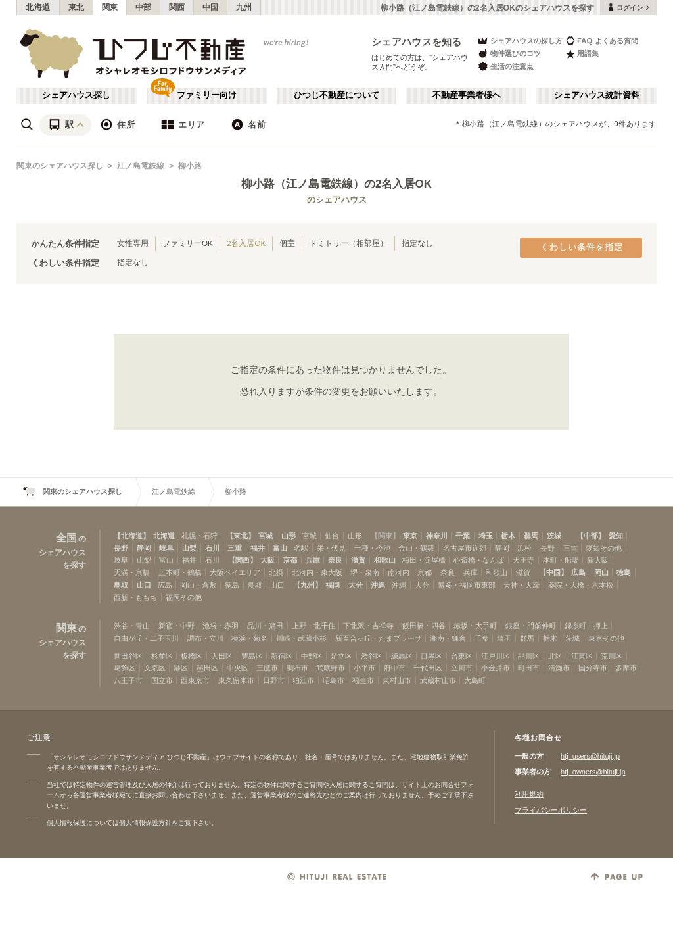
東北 (76, 7)
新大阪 (598, 560)
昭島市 (333, 680)
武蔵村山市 (438, 680)
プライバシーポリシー (551, 810)
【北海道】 (132, 536)
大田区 (222, 656)
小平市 (364, 668)
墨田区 (207, 668)
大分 (355, 585)
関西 (177, 7)
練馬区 (402, 656)
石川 (212, 548)
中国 (210, 7)
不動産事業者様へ (466, 95)
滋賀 (358, 560)
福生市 (363, 680)
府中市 (395, 668)
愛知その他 (604, 548)
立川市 (462, 668)
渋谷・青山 (132, 626)
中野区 (312, 656)
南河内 (398, 572)
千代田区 (427, 668)
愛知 (616, 536)
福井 (257, 548)
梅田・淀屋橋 (424, 560)
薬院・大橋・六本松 (580, 585)
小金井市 (495, 668)
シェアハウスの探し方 (519, 40)
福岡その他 (184, 597)
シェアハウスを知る (416, 41)
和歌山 (385, 560)
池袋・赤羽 (220, 626)
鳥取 (121, 585)
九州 (244, 7)
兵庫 (313, 560)
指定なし (417, 243)
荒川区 (611, 656)
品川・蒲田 (265, 626)
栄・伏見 (331, 548)
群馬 (531, 536)
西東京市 (195, 680)
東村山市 (397, 680)
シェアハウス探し (76, 95)
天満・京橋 (132, 572)
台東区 (462, 656)
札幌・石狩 (199, 536)
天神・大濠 (521, 585)
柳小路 (190, 165)
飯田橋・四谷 (424, 626)
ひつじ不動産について (336, 95)
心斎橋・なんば (478, 560)
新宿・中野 (176, 626)
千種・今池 (372, 548)
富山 (280, 548)
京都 (290, 560)
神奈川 (437, 536)
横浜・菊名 (249, 638)
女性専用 (133, 243)
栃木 (508, 536)
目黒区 (431, 656)
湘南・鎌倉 (448, 638)
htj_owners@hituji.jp (593, 772)
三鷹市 (267, 668)
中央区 (237, 668)
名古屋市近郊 (464, 548)
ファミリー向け (207, 95)
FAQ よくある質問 (601, 40)
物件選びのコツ (508, 54)
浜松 (524, 548)
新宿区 (281, 656)
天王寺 (523, 560)
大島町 (475, 680)
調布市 (297, 668)
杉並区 (162, 656)
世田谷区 (128, 656)
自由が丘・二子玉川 (146, 638)
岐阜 (166, 548)
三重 (234, 548)
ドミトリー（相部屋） (348, 243)
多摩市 (626, 668)
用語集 (582, 54)
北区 (555, 656)
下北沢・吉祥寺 (368, 626)
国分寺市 (592, 668)
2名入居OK (246, 243)
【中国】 (553, 572)
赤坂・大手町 (475, 626)
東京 (410, 536)
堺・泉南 (364, 572)
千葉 (462, 536)
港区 (181, 668)
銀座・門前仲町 (530, 626)
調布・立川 (205, 638)
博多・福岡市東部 (467, 585)
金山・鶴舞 (416, 548)
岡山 (601, 572)
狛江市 (303, 680)
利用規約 (529, 794)
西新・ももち (135, 597)
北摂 (276, 572)
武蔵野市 (330, 668)
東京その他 (606, 638)
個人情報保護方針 (145, 822)
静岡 (144, 548)
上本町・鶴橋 (180, 572)
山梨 (189, 548)
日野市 (274, 680)
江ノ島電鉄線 (140, 165)
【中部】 (590, 536)
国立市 (162, 680)
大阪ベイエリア (235, 572)
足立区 (341, 656)
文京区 (155, 668)
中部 (143, 7)
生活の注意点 (505, 66)
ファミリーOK (187, 243)
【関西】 (242, 560)
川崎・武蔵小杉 (301, 638)
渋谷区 (372, 656)
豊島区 (252, 656)
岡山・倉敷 (198, 585)
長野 (121, 548)
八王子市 (128, 680)
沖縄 (378, 585)
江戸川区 (495, 656)
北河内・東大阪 (317, 572)
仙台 (332, 536)
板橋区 (191, 656)
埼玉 (485, 536)
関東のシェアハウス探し (59, 165)
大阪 (267, 560)
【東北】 (240, 536)
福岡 (332, 585)
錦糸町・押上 (586, 626)
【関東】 (385, 536)
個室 (287, 243)
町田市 (529, 668)
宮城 (265, 536)
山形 (288, 536)
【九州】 (307, 585)
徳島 (623, 572)
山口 (144, 585)
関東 (110, 7)
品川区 (529, 656)
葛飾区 (124, 668)
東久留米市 (236, 680)
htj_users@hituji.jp (590, 756)
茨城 (554, 536)
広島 (578, 572)
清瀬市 (559, 668)
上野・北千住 (313, 626)
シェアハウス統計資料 (596, 95)
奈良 (335, 560)
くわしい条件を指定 (581, 247)
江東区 (582, 656)
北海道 (38, 7)
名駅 (301, 548)
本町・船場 (561, 560)
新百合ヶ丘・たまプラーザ (378, 638)
